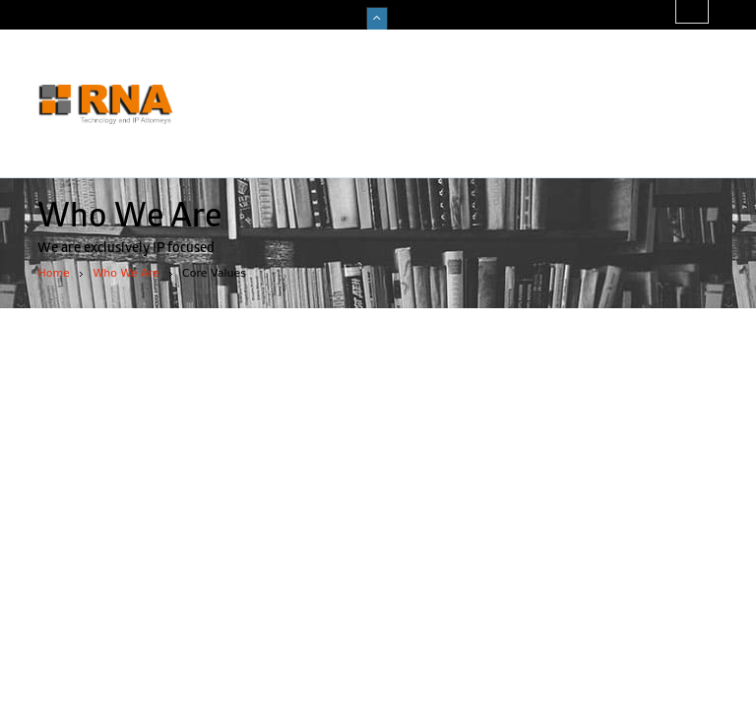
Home (53, 273)
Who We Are (125, 273)
